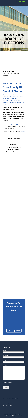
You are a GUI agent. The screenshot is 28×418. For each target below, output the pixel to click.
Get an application (14, 331)
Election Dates (14, 124)
